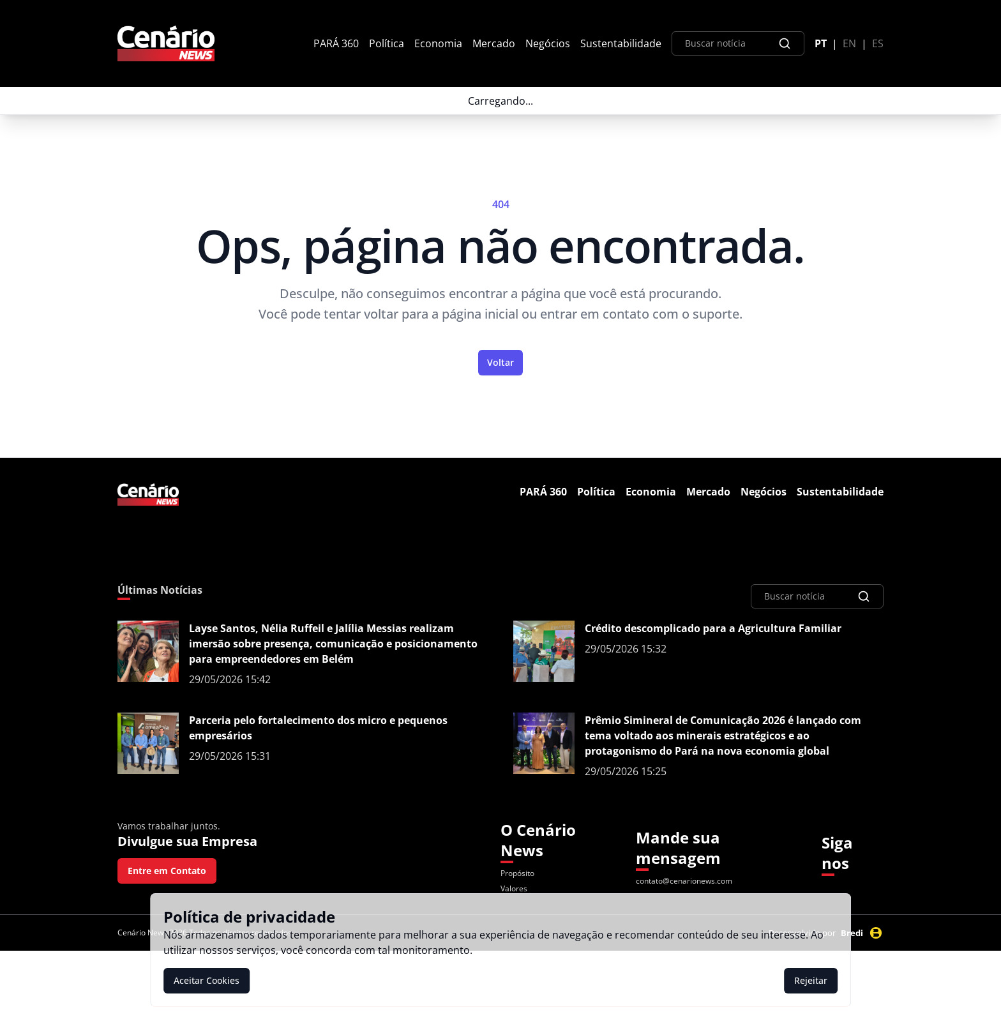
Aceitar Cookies (206, 980)
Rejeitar (810, 980)
